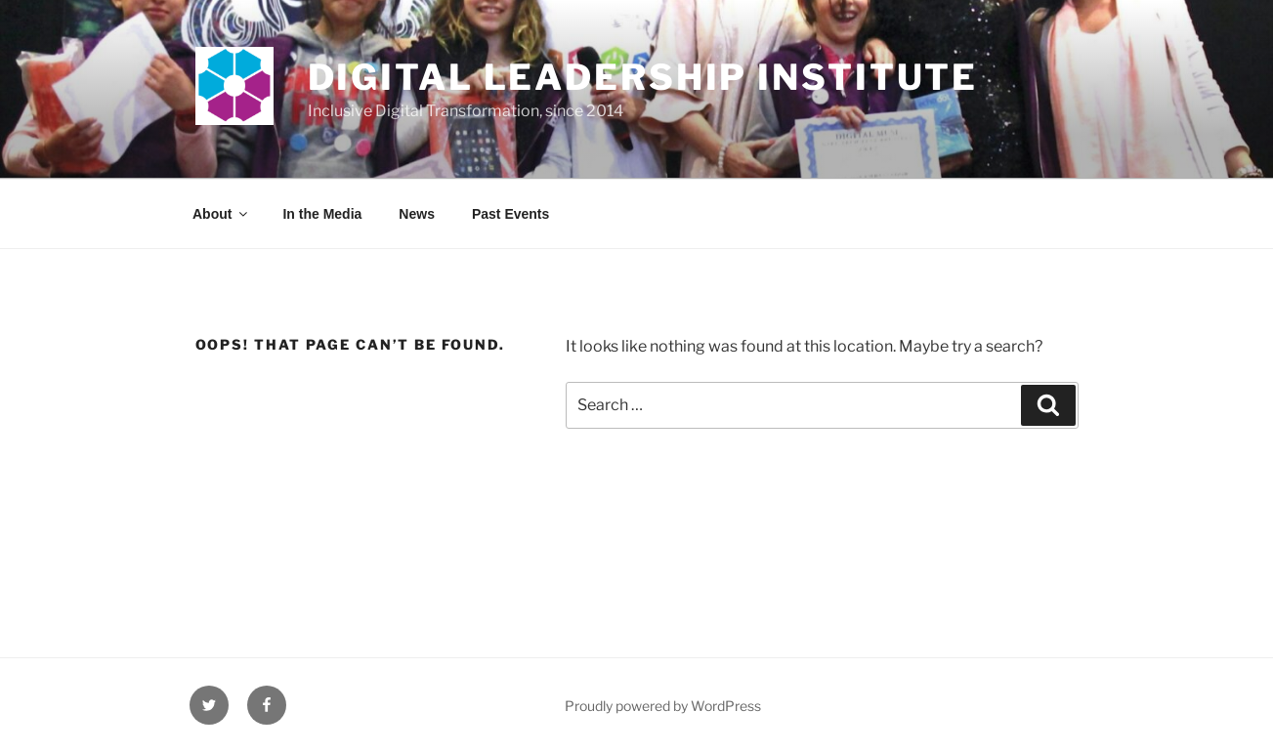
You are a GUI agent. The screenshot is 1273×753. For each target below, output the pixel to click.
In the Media (321, 214)
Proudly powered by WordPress (663, 705)
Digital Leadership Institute (643, 77)
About (221, 214)
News (417, 214)
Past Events (510, 214)
